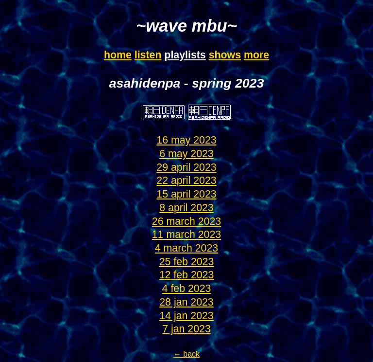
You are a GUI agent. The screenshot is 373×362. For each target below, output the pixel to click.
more (256, 55)
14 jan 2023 (186, 316)
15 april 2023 (186, 194)
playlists (184, 55)
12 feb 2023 (186, 275)
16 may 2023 (186, 140)
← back (186, 354)
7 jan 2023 (186, 329)
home (118, 55)
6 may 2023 (186, 154)
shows (225, 55)
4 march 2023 (186, 248)
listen (148, 55)
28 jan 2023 (186, 302)
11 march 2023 (186, 234)
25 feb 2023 (186, 262)
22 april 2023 (186, 180)
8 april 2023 (186, 208)
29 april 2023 (186, 167)
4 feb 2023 (186, 288)
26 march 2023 (186, 221)
